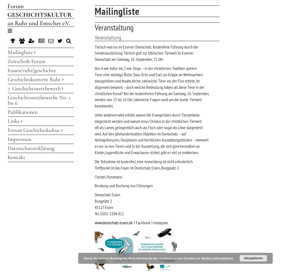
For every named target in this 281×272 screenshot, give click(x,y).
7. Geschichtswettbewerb (35, 88)
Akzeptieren (253, 258)
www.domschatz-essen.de (114, 222)
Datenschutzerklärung (31, 148)
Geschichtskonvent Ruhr (36, 79)
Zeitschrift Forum (27, 61)
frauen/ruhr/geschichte (32, 70)
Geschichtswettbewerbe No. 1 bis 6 (39, 100)
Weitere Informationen (217, 258)
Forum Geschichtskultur (35, 130)
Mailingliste (22, 52)
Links (15, 121)
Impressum (19, 139)
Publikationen (23, 112)
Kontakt (16, 157)
